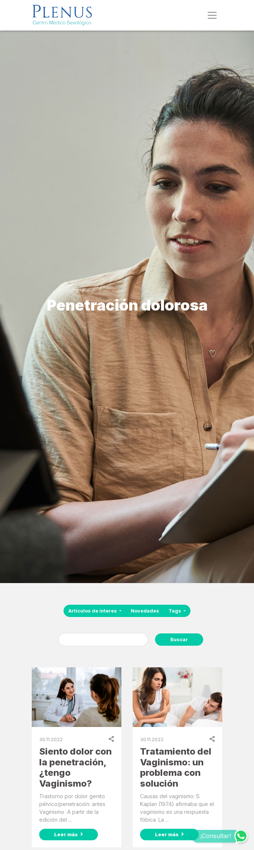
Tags (175, 611)
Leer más (68, 834)
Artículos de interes (93, 611)
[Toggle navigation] (212, 15)
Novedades (145, 611)
